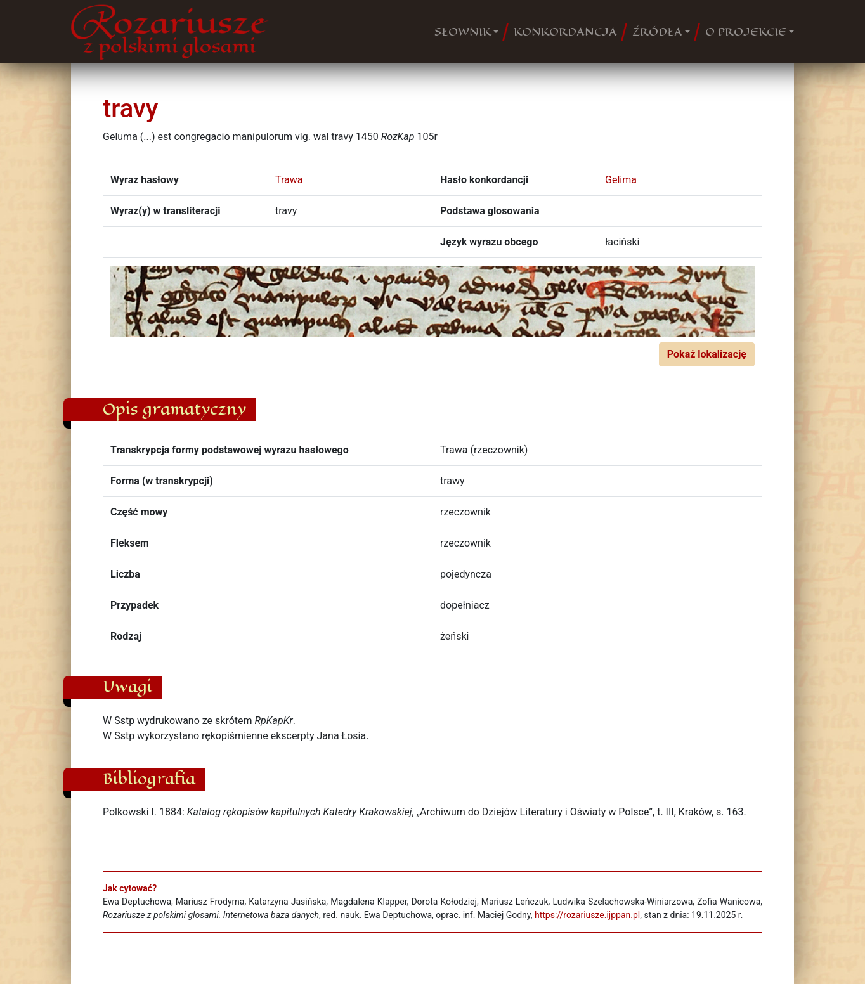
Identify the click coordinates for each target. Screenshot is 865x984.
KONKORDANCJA (565, 31)
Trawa (289, 180)
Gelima (621, 180)
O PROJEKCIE (745, 31)
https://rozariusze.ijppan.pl (587, 915)
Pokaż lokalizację (706, 354)
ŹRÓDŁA (657, 31)
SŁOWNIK (462, 31)
